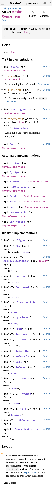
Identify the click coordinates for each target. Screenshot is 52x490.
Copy (13, 144)
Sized (26, 252)
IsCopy (43, 260)
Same (19, 361)
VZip (23, 408)
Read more (43, 84)
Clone (15, 66)
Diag (21, 121)
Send (13, 196)
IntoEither (23, 350)
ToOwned (21, 367)
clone (11, 75)
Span (26, 32)
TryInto (25, 393)
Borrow (20, 276)
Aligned (21, 240)
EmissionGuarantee (23, 128)
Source (5, 20)
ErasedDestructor (26, 429)
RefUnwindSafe (20, 186)
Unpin (13, 207)
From (19, 328)
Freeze (14, 181)
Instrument (23, 334)
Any (18, 245)
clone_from (15, 89)
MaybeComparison (24, 3)
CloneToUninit (25, 302)
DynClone (22, 317)
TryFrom (25, 378)
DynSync (15, 172)
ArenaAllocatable (15, 260)
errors (18, 8)
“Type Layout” (30, 472)
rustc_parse (8, 8)
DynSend (15, 163)
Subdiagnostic (21, 109)
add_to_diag (15, 118)
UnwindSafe (17, 221)
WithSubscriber (26, 420)
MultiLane (16, 415)
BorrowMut (22, 287)
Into (23, 339)
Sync (13, 201)
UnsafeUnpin (18, 212)
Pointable (22, 356)
